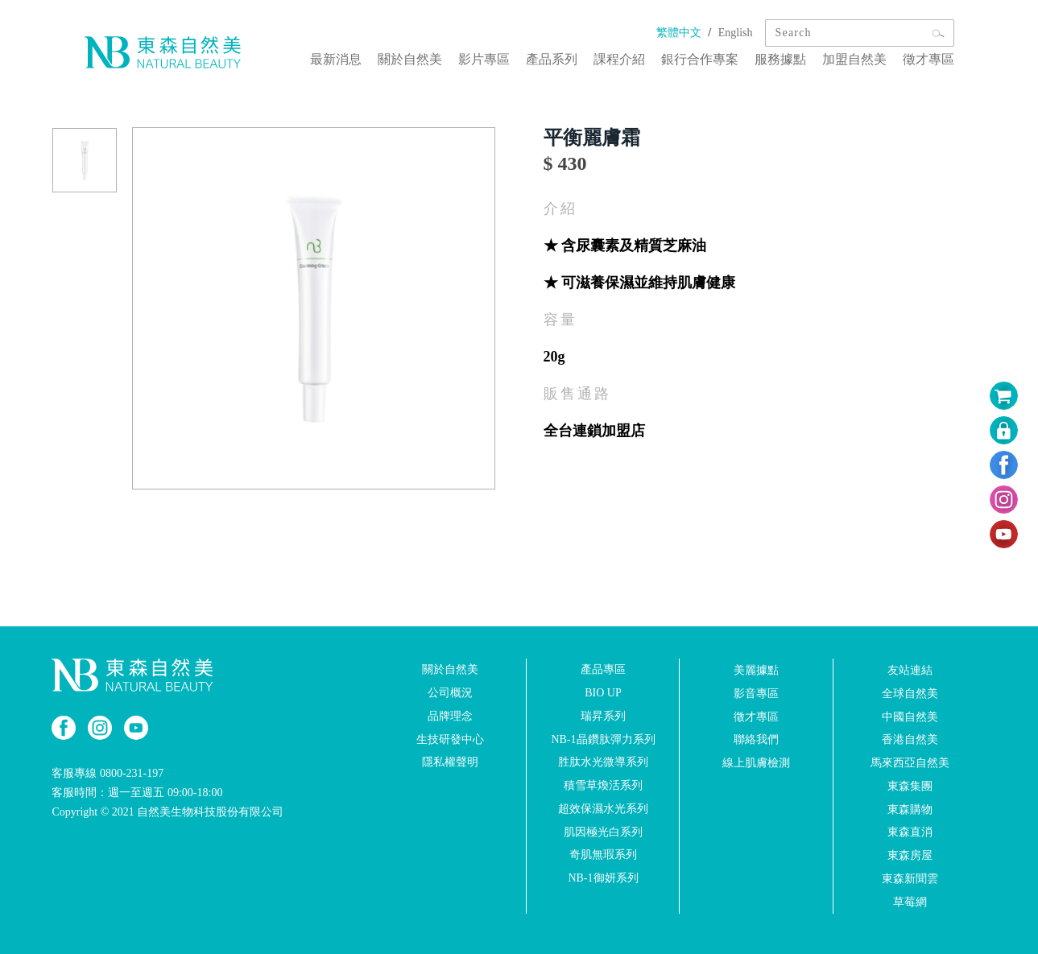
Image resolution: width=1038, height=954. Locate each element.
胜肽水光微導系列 (603, 762)
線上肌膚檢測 (756, 763)
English (735, 33)
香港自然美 (910, 739)
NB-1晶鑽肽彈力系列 (603, 739)
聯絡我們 (756, 739)
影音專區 (756, 694)
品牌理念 (450, 716)
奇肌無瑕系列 (603, 855)
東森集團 (910, 786)
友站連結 (910, 670)
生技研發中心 (450, 739)
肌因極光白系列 (603, 831)
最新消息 (336, 59)
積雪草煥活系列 (603, 785)
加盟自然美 (854, 59)
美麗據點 (756, 670)
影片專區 (484, 59)
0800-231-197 (131, 773)
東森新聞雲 (910, 879)
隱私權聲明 (450, 762)
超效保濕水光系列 (603, 809)
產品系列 (551, 59)
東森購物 (910, 809)
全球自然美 (910, 694)
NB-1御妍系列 (603, 878)
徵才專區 (928, 59)
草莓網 (910, 902)
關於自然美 (410, 59)
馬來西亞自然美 (910, 763)
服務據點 (780, 59)
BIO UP (603, 693)
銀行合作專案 (699, 59)
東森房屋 (910, 855)
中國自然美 (910, 716)
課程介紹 (619, 59)
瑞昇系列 (603, 716)
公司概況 (450, 693)
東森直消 (910, 832)
